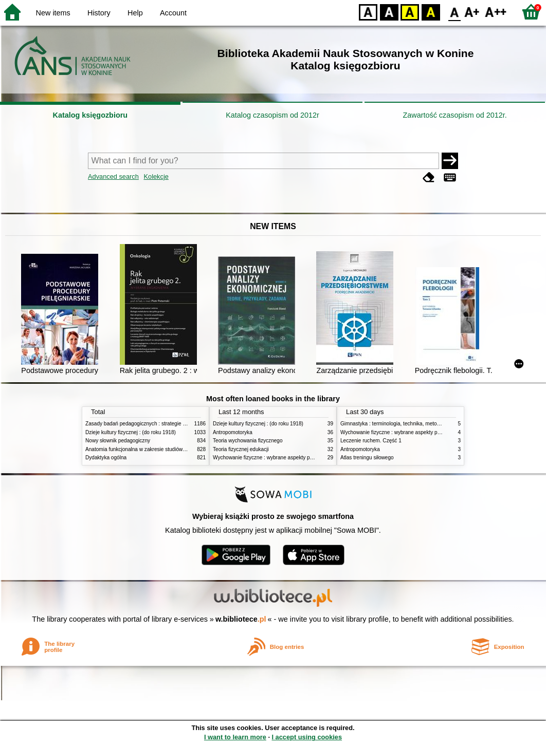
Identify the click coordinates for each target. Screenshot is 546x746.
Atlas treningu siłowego (367, 457)
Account (173, 13)
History (99, 13)
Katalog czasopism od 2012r (272, 115)
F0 (454, 11)
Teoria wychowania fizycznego (248, 440)
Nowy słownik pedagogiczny (117, 440)
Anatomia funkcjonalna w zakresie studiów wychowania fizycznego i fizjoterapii (175, 449)
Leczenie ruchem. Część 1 (371, 440)
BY (430, 11)
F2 (496, 11)
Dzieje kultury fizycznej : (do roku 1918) (130, 432)
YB (409, 11)
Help (135, 13)
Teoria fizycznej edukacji (241, 449)
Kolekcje (155, 176)
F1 (472, 11)
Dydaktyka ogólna (105, 457)
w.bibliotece (240, 619)
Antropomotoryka (232, 432)
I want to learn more (235, 737)
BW (389, 11)
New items (53, 13)
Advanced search (113, 176)
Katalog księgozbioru (90, 115)
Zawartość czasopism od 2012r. (454, 115)
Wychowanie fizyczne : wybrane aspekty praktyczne (272, 457)
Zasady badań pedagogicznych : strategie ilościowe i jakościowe (159, 423)
